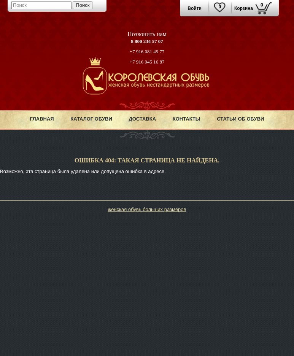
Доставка (142, 119)
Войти (195, 8)
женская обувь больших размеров (147, 209)
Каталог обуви (91, 119)
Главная (42, 119)
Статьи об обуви (240, 119)
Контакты (186, 119)
